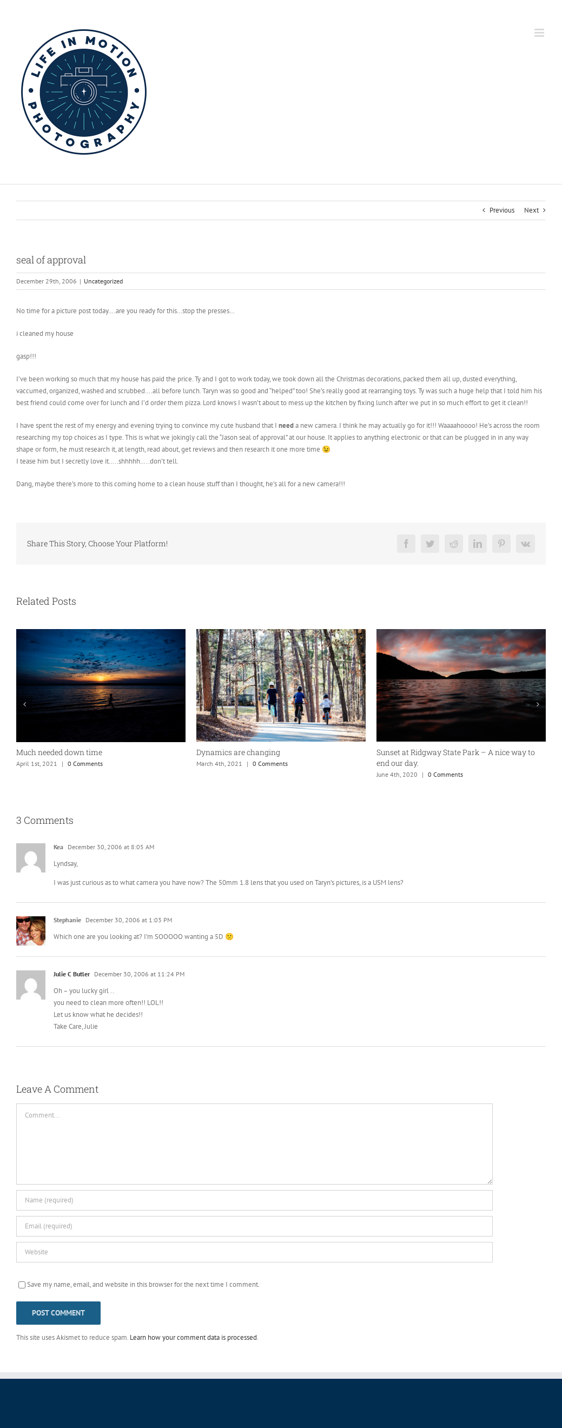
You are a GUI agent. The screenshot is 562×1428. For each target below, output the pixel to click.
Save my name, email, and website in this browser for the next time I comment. (143, 1284)
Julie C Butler (72, 974)
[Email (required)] (254, 1226)
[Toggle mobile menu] (540, 32)
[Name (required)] (254, 1200)
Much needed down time (59, 752)
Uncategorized (103, 281)
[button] (24, 704)
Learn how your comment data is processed (193, 1337)
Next (531, 210)
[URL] (254, 1252)
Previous (502, 210)
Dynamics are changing (238, 752)
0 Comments (85, 763)
